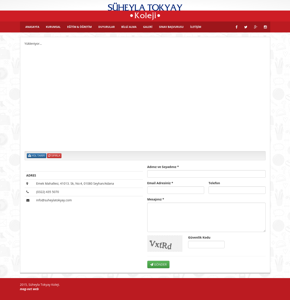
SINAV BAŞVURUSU (171, 27)
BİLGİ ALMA (129, 27)
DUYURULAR (106, 27)
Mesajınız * (155, 199)
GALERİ (147, 27)
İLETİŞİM (195, 27)
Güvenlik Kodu (199, 237)
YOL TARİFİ (36, 155)
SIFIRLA (54, 155)
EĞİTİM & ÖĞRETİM (79, 27)
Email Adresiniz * (160, 183)
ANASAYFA (32, 27)
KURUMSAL (53, 27)
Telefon (214, 183)
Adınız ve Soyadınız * (163, 167)
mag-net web (29, 289)
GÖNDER (158, 264)
